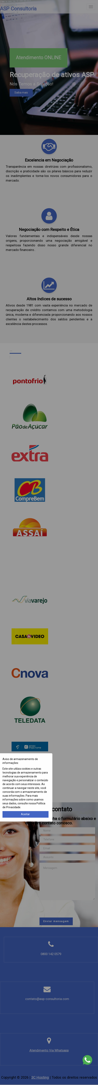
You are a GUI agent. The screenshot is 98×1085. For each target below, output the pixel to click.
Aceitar (25, 814)
